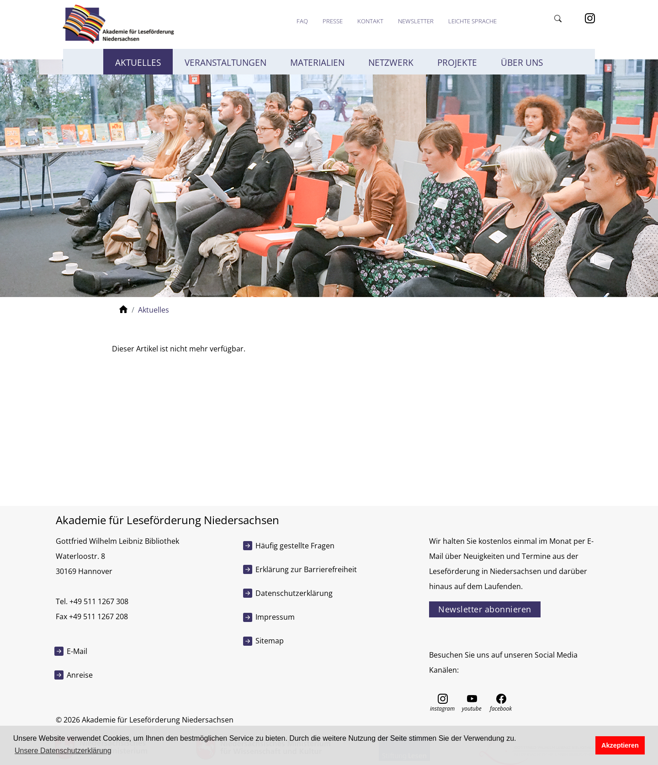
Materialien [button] (317, 63)
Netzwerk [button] (391, 63)
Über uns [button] (522, 63)
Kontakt (370, 21)
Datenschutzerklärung (294, 593)
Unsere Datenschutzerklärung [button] (63, 750)
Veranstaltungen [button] (225, 63)
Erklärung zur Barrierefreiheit (306, 569)
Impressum (275, 617)
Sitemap (269, 641)
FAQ (302, 21)
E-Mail (77, 651)
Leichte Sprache (472, 21)
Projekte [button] (457, 63)
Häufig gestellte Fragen (294, 546)
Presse (333, 21)
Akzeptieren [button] (620, 745)
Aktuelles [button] (138, 63)
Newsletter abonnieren (484, 609)
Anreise (80, 675)
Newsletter (416, 21)
